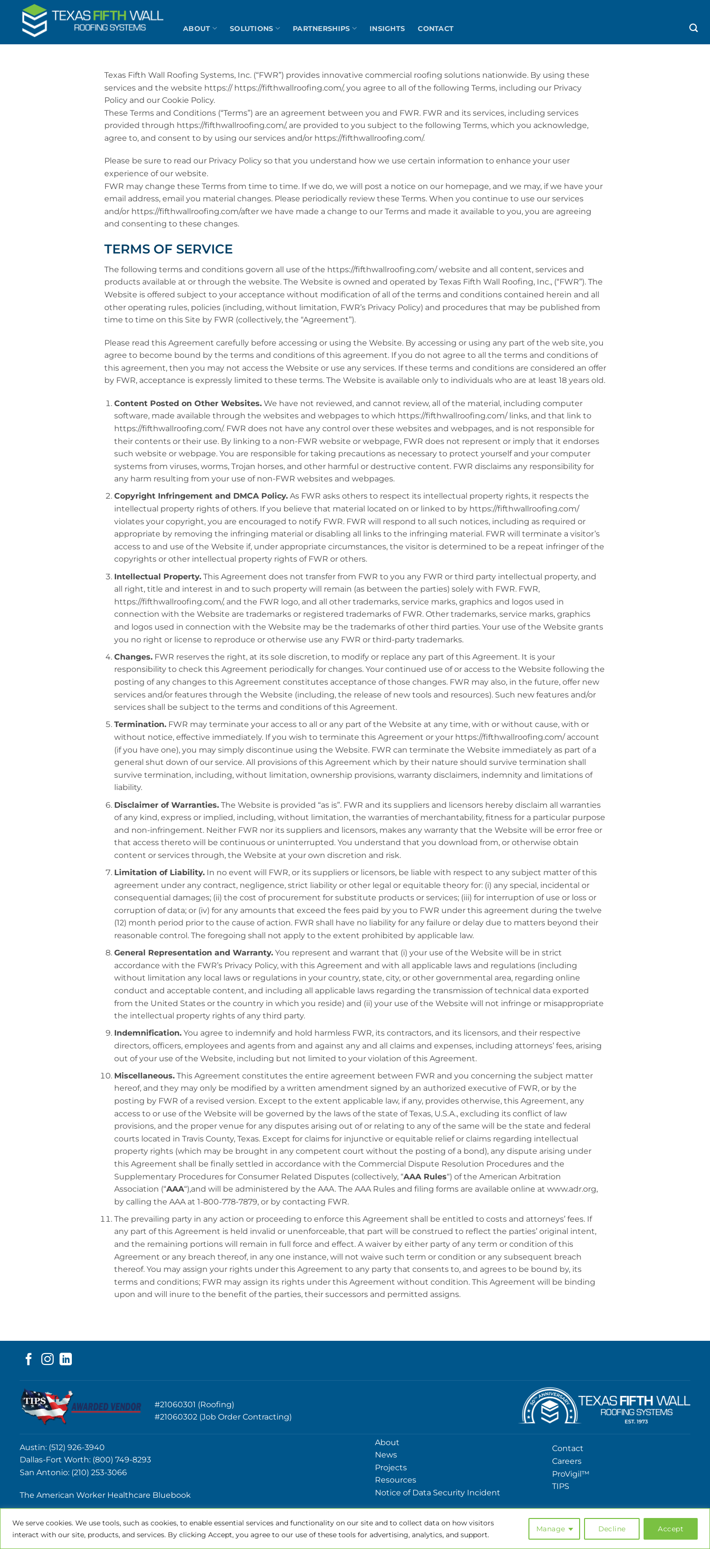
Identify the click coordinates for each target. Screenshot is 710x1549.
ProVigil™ (570, 1474)
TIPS (560, 1486)
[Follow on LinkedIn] (66, 1360)
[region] (355, 1528)
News (386, 1454)
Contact (436, 28)
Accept (670, 1528)
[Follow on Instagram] (47, 1360)
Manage (550, 1528)
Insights (387, 28)
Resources (395, 1480)
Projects (391, 1467)
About (200, 28)
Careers (567, 1461)
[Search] (693, 28)
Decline (612, 1528)
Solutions (255, 28)
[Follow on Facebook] (29, 1360)
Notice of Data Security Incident (437, 1492)
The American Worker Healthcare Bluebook (105, 1495)
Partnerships (325, 28)
